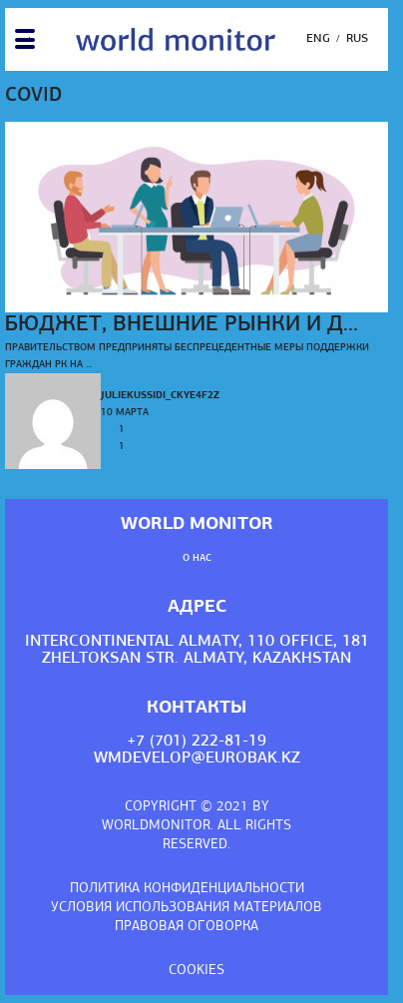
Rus (357, 39)
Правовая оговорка (186, 926)
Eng (318, 39)
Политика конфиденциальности (187, 888)
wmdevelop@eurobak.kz (197, 758)
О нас (197, 558)
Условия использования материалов (186, 907)
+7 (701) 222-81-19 (196, 742)
